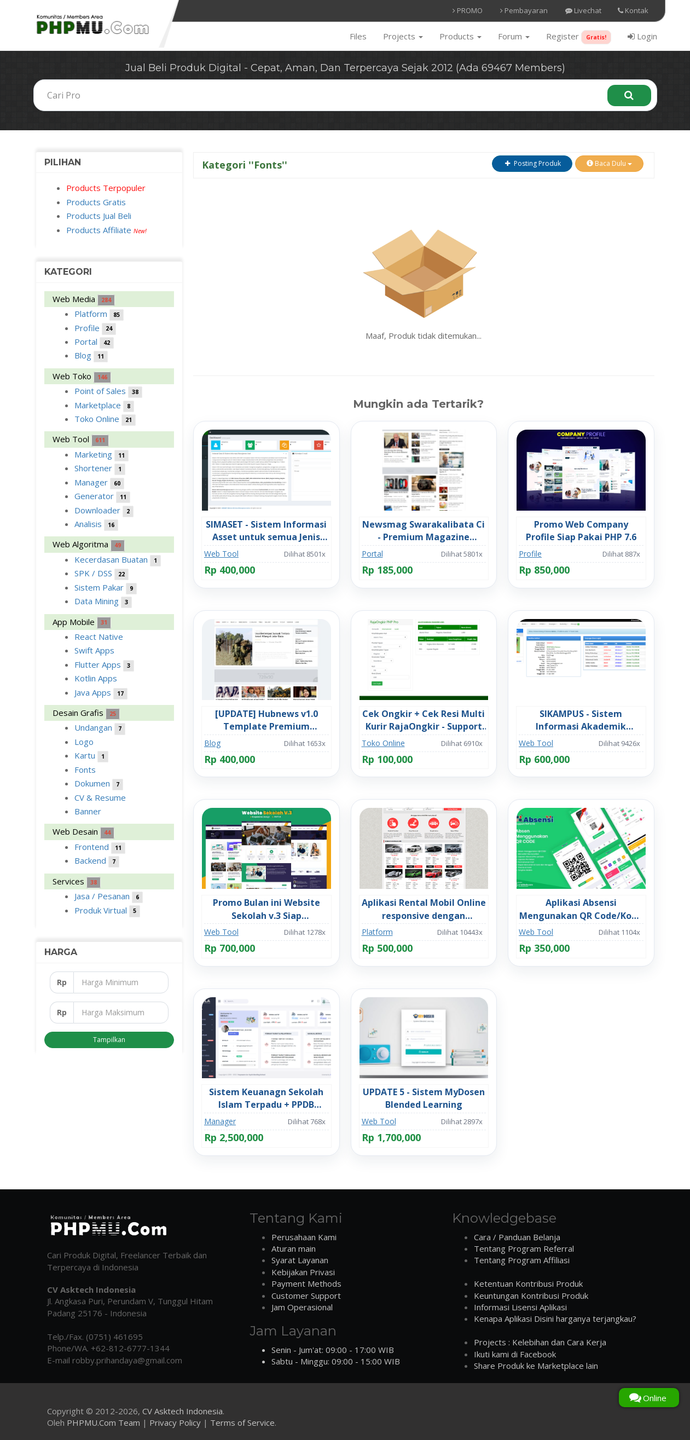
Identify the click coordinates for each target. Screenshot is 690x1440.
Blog (91, 356)
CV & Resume (100, 797)
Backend (96, 861)
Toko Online (105, 419)
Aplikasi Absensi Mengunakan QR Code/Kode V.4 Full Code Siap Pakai (580, 909)
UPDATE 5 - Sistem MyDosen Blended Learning (424, 1098)
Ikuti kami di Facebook (515, 1354)
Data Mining (103, 601)
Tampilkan (109, 1039)
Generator (102, 496)
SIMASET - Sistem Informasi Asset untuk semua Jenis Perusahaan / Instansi (266, 530)
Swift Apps (94, 650)
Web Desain (83, 832)
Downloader (104, 511)
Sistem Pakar (105, 588)
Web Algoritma (89, 545)
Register (578, 37)
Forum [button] (514, 36)
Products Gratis (96, 201)
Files (358, 36)
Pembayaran (524, 10)
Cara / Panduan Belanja (517, 1236)
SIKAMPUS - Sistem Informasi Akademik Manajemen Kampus (581, 720)
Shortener (99, 468)
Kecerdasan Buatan (117, 560)
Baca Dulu (609, 163)
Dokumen (98, 784)
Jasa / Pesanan (108, 896)
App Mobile (82, 622)
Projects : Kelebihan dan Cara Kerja (540, 1342)
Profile (95, 328)
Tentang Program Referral (524, 1248)
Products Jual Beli (98, 215)
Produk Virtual (107, 911)
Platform (99, 314)
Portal (94, 342)
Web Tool (81, 439)
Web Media (84, 299)
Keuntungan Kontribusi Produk (531, 1295)
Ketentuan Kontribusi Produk (528, 1283)
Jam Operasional (302, 1307)
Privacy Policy (175, 1422)
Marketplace (104, 406)
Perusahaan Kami (304, 1236)
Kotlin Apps (95, 678)
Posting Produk (531, 163)
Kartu (91, 756)
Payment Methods (306, 1283)
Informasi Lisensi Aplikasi (520, 1307)
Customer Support (306, 1295)
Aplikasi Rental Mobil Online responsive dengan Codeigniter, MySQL (424, 909)
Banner (87, 811)
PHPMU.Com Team (103, 1422)
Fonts (85, 769)
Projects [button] (403, 36)
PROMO (468, 10)
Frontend (99, 847)
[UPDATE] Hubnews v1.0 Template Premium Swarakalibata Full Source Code (266, 720)
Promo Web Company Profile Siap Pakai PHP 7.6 (581, 530)
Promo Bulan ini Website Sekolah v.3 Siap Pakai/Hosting (266, 909)
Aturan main (293, 1248)
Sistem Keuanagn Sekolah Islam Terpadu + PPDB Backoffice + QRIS (266, 1098)
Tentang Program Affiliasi (522, 1259)
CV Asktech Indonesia (182, 1411)
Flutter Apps (104, 665)
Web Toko (82, 377)
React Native (98, 636)
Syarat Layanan (299, 1259)
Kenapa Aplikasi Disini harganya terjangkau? (555, 1318)
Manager (99, 483)
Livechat (583, 10)
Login (642, 36)
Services (77, 882)
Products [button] (460, 36)
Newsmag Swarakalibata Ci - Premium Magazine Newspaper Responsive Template (423, 530)
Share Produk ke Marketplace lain (536, 1365)
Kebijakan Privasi (303, 1271)
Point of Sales (108, 391)
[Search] (629, 95)
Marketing (101, 455)
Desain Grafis (86, 713)
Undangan (99, 728)
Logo (84, 741)
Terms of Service (242, 1422)
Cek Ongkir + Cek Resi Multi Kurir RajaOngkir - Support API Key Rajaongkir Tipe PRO (423, 720)
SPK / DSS (101, 574)
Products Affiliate (106, 229)
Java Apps (100, 693)
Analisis (96, 524)
